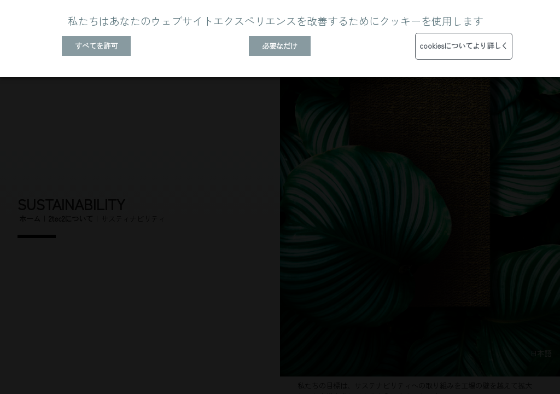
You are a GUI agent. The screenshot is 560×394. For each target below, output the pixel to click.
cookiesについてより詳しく (463, 45)
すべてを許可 (96, 45)
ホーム (29, 218)
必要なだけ (280, 45)
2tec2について (71, 218)
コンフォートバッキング (493, 263)
